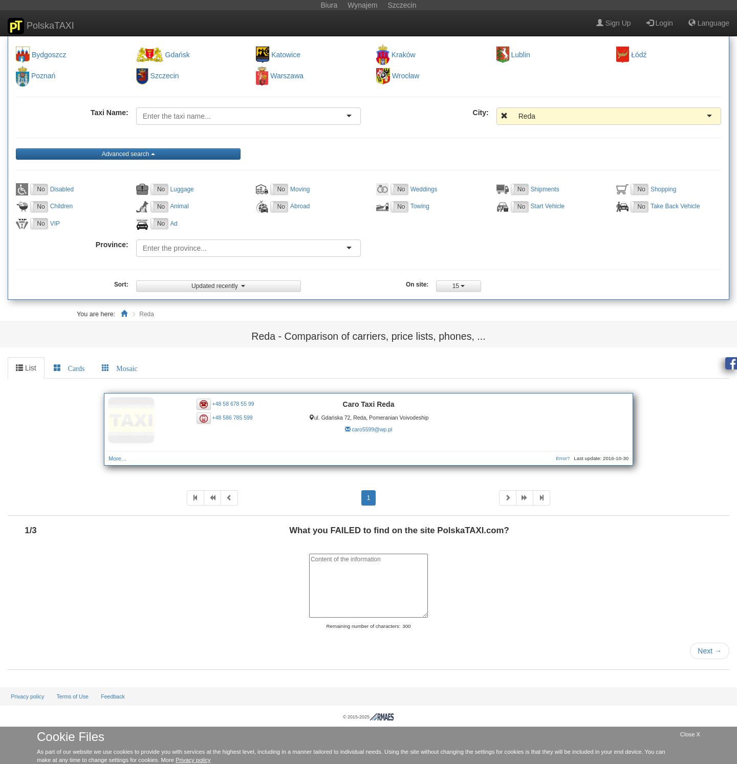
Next (710, 651)
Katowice (285, 55)
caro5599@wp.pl (372, 429)
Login (659, 23)
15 (458, 286)
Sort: (121, 284)
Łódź (638, 55)
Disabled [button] (62, 189)
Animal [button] (179, 206)
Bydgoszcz (49, 55)
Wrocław (405, 76)
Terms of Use (72, 696)
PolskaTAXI (41, 26)
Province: (112, 245)
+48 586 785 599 (232, 417)
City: (481, 112)
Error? (563, 458)
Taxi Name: (109, 112)
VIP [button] (55, 223)
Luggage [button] (181, 189)
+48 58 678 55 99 (233, 403)
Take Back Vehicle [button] (675, 206)
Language (708, 23)
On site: (417, 284)
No (41, 189)
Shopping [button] (663, 189)
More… (117, 458)
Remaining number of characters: (363, 626)
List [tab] (26, 368)
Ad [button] (174, 223)
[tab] (69, 368)
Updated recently (218, 286)
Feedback (113, 696)
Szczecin (164, 76)
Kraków (404, 55)
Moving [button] (300, 189)
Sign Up (613, 23)
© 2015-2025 (368, 716)
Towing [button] (419, 206)
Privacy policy (27, 696)
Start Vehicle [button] (547, 206)
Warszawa (287, 76)
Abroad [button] (300, 206)
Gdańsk (177, 55)
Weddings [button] (424, 189)
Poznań (43, 76)
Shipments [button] (544, 189)
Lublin (520, 55)
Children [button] (61, 206)
